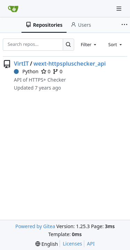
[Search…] (68, 45)
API (91, 243)
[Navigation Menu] (120, 8)
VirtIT (21, 63)
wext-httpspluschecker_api (69, 63)
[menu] (46, 244)
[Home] (13, 8)
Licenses (72, 243)
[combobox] (89, 44)
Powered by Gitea (35, 226)
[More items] (124, 25)
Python (26, 71)
